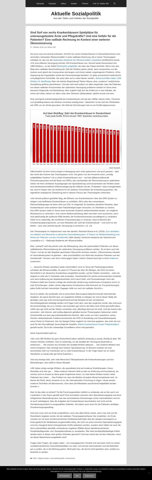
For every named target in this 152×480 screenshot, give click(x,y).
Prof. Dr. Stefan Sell (101, 4)
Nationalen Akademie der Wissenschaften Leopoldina (77, 60)
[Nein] (149, 473)
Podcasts (52, 4)
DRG (35, 458)
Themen (85, 4)
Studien (74, 4)
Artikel (112, 258)
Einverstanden (64, 476)
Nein (77, 476)
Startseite (40, 4)
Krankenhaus (70, 458)
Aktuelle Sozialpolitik (76, 13)
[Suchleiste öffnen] (114, 3)
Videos (63, 4)
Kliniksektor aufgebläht (67, 66)
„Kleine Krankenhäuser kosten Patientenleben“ (98, 324)
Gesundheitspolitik (57, 458)
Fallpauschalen (43, 458)
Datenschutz (89, 476)
